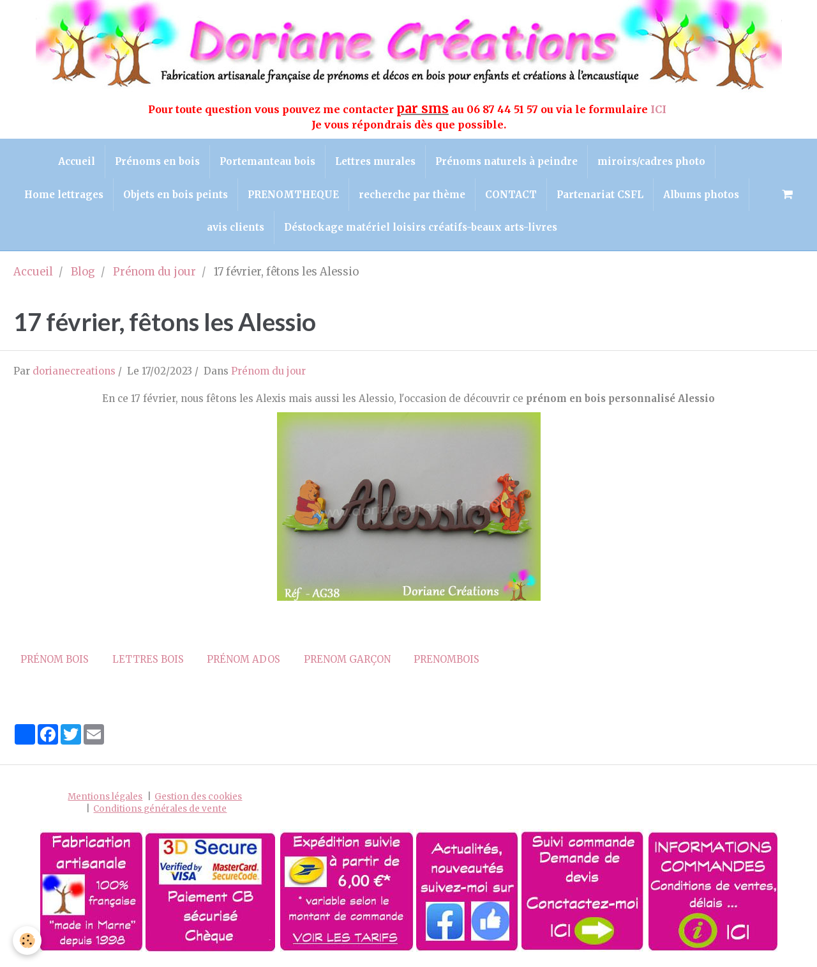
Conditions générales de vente (160, 808)
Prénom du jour (154, 272)
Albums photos (701, 195)
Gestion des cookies (198, 796)
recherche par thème (412, 195)
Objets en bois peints (175, 195)
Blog (83, 272)
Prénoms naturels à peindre (506, 161)
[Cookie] (27, 940)
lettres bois (148, 659)
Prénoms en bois (157, 161)
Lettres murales (375, 161)
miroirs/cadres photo (651, 161)
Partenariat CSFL (600, 195)
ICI (659, 109)
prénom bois (54, 659)
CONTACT (511, 195)
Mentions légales (105, 796)
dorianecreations (74, 371)
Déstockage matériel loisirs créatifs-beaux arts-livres (420, 227)
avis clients (235, 227)
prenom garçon (347, 659)
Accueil (76, 161)
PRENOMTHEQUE (293, 195)
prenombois (446, 659)
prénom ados (243, 659)
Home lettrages (63, 195)
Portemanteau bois (267, 161)
